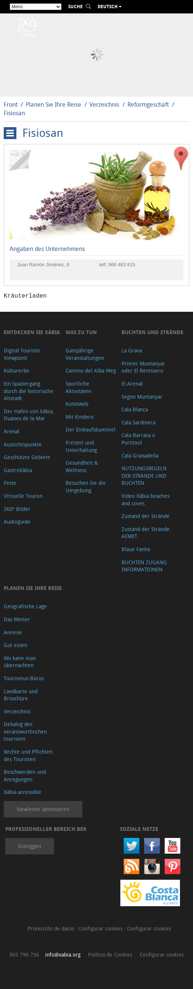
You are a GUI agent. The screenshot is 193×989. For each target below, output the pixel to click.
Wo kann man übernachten (20, 661)
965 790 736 (24, 954)
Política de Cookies (110, 954)
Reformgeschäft (148, 104)
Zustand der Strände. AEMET (146, 532)
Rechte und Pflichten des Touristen (28, 755)
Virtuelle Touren (23, 495)
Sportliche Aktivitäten (78, 387)
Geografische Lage (25, 606)
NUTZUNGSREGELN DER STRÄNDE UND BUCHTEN (144, 475)
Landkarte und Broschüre (21, 695)
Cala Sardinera (138, 422)
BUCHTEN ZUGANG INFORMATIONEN (144, 566)
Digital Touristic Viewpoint (22, 354)
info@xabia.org (62, 954)
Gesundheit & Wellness (82, 466)
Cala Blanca (134, 409)
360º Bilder (17, 508)
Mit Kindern (80, 416)
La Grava (131, 350)
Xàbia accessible (22, 791)
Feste (10, 482)
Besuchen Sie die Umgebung (86, 486)
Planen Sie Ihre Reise (53, 104)
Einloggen (29, 846)
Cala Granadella (139, 455)
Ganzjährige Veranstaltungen (85, 354)
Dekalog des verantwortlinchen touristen (25, 731)
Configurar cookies (101, 928)
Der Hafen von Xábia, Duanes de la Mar (29, 415)
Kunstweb (77, 403)
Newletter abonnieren (43, 809)
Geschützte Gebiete (27, 457)
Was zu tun (81, 332)
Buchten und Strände (152, 332)
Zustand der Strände (145, 515)
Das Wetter (17, 619)
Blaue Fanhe (136, 549)
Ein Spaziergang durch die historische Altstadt (28, 391)
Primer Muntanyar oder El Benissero (143, 367)
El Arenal (132, 383)
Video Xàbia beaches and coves (145, 499)
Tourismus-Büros (24, 678)
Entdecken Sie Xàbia (32, 332)
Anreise (13, 632)
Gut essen (15, 645)
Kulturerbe (16, 370)
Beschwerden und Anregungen (25, 775)
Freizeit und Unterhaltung (81, 446)
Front (11, 104)
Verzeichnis (105, 104)
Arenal (11, 431)
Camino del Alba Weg (91, 370)
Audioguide (17, 521)
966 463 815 (121, 264)
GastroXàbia (18, 470)
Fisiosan (14, 113)
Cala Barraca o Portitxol (138, 438)
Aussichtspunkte (23, 444)
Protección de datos (52, 928)
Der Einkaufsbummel (91, 429)
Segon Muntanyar (141, 396)
